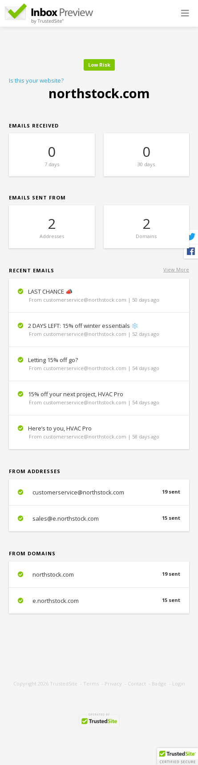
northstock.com (99, 574)
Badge (159, 683)
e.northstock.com (99, 601)
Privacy (113, 683)
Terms (91, 683)
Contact (137, 683)
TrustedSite (63, 683)
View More (176, 269)
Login (178, 683)
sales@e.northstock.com (99, 518)
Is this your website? (36, 80)
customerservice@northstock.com (99, 492)
